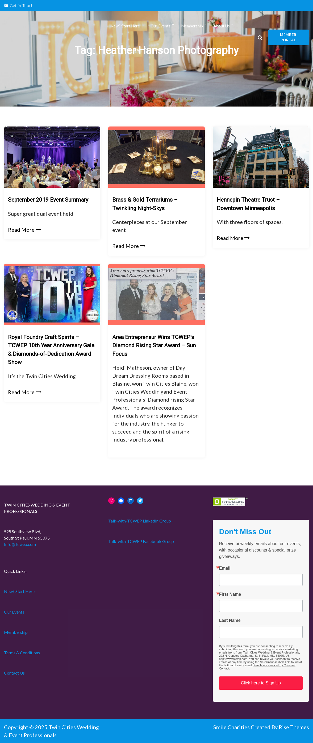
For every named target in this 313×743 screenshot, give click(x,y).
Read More (24, 229)
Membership (192, 26)
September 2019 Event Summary (48, 200)
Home (158, 50)
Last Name (230, 620)
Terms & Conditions (22, 652)
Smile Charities (232, 727)
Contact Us (14, 672)
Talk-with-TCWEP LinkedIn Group (139, 520)
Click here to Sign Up (261, 683)
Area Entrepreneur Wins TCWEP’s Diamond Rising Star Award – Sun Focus (154, 345)
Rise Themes (294, 727)
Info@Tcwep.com (20, 544)
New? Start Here (125, 26)
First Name (230, 594)
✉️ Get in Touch (19, 5)
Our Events (160, 26)
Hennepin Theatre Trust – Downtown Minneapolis (248, 204)
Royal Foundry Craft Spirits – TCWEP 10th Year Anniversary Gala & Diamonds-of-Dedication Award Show (51, 350)
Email (225, 568)
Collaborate (132, 50)
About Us (222, 26)
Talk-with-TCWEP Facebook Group (141, 541)
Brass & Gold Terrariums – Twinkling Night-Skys (145, 204)
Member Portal (288, 37)
